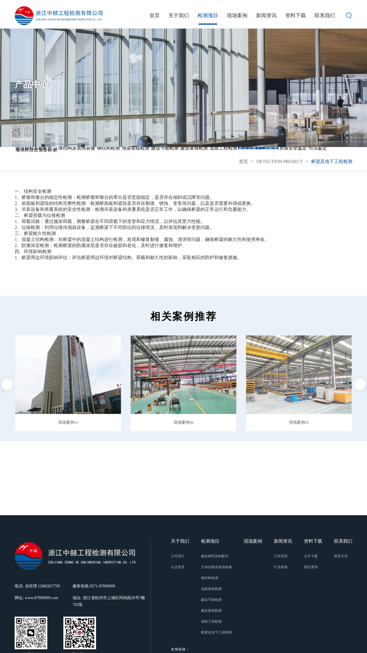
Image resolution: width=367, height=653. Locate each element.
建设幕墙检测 (260, 156)
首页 (154, 15)
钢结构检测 (138, 156)
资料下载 (295, 15)
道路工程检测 (301, 156)
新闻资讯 (266, 15)
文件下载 (311, 590)
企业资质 (178, 601)
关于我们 (178, 15)
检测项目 (208, 15)
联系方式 (341, 590)
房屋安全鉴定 (95, 175)
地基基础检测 (177, 156)
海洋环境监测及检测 (175, 175)
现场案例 (237, 15)
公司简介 (178, 590)
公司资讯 (281, 590)
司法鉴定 (132, 175)
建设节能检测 (219, 156)
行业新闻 (281, 601)
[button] (292, 417)
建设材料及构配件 (40, 156)
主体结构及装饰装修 (92, 156)
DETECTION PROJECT (279, 195)
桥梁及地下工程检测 (45, 176)
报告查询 (311, 601)
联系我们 (325, 15)
